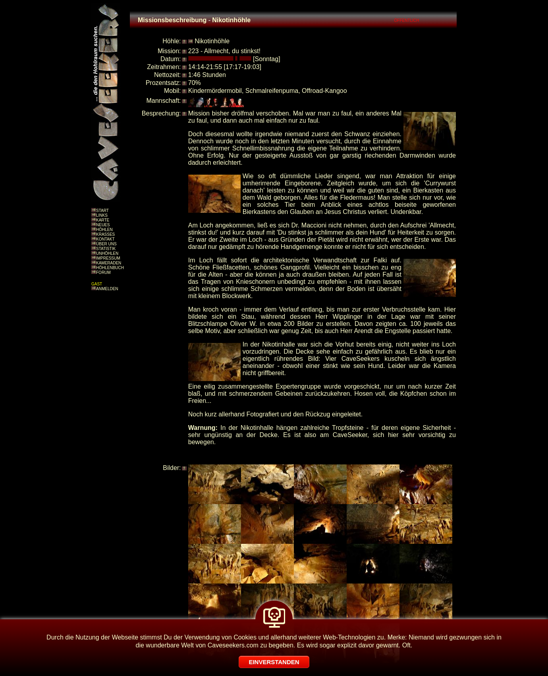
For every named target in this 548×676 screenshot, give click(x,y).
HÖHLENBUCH (110, 268)
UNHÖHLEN (107, 253)
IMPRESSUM (108, 258)
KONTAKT (105, 239)
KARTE (102, 220)
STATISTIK (106, 249)
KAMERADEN (108, 263)
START (102, 210)
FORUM (103, 272)
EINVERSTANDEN (274, 662)
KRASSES (105, 234)
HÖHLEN (104, 229)
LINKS (102, 215)
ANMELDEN (107, 289)
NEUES (103, 225)
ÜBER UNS (106, 244)
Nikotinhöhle (212, 41)
